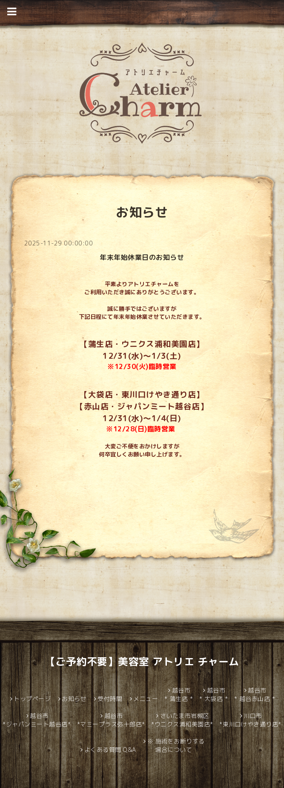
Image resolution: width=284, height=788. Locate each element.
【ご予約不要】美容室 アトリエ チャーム (142, 661)
